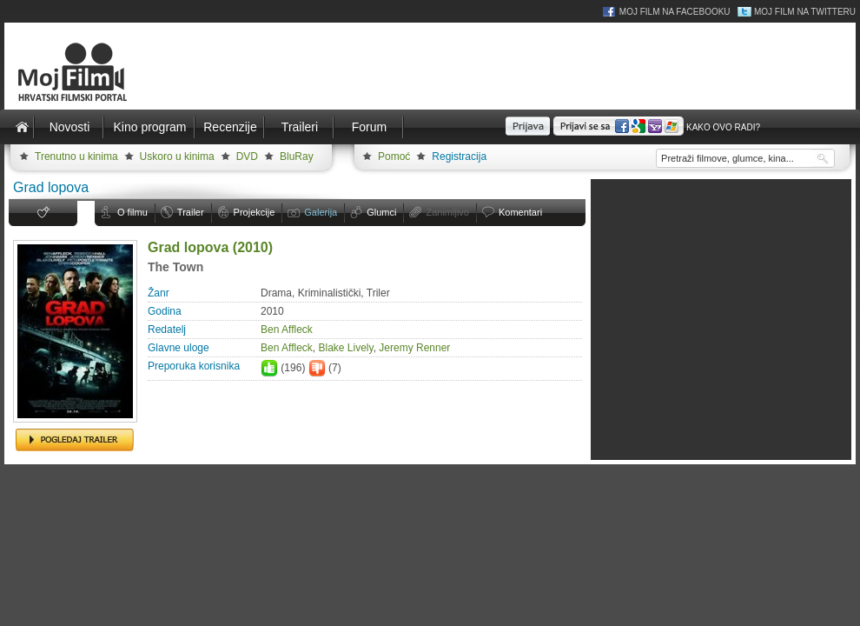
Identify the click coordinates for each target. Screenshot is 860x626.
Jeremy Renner (414, 348)
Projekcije (254, 212)
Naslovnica (22, 127)
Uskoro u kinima (177, 156)
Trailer (190, 212)
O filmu (132, 212)
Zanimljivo (447, 212)
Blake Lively (346, 348)
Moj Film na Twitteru (805, 12)
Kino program (149, 127)
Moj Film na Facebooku (675, 12)
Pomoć (394, 156)
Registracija (459, 156)
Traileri (299, 127)
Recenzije (229, 127)
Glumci (381, 212)
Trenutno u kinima (76, 156)
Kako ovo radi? (723, 127)
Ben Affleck (287, 329)
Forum (369, 127)
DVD (247, 156)
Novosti (70, 127)
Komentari (520, 212)
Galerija (320, 212)
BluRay (297, 156)
